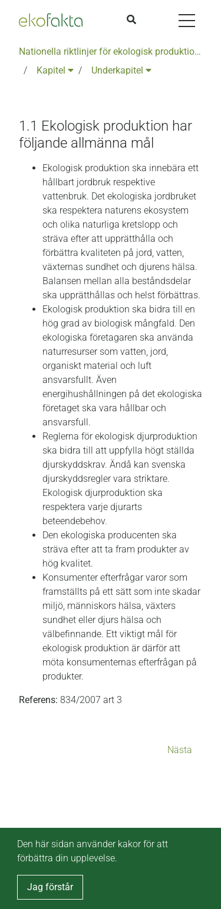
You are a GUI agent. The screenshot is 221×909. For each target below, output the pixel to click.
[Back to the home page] (51, 20)
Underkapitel (121, 70)
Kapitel (55, 70)
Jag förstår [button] (50, 887)
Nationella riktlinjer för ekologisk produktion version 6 (110, 51)
